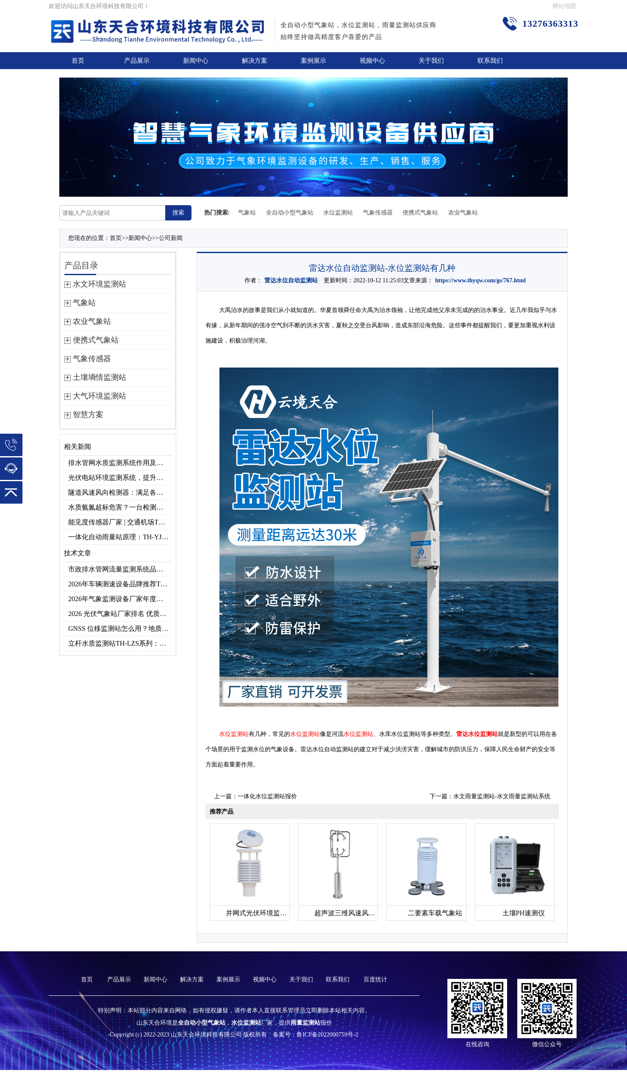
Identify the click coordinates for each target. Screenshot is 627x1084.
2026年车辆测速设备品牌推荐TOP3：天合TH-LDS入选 (120, 584)
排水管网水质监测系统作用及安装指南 (120, 462)
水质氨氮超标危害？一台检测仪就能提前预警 (120, 507)
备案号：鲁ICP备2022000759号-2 (315, 1034)
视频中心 (372, 60)
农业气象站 (463, 212)
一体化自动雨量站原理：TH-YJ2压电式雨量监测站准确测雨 (120, 537)
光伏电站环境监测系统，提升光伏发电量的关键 (120, 477)
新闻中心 (195, 60)
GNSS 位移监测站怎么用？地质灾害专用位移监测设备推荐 (120, 628)
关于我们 (431, 60)
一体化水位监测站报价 (267, 796)
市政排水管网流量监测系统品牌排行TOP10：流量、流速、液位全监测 (120, 569)
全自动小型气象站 (290, 212)
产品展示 (137, 60)
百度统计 (375, 979)
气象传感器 (378, 212)
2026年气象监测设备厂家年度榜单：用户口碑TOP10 (120, 598)
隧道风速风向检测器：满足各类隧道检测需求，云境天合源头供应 (120, 492)
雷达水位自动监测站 (291, 280)
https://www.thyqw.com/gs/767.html (480, 280)
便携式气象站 (420, 212)
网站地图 (564, 6)
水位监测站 (338, 212)
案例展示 (313, 60)
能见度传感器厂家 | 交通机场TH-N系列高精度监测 (120, 522)
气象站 (247, 212)
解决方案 (254, 60)
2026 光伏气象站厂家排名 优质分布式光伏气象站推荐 (120, 613)
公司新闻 (171, 238)
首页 (78, 60)
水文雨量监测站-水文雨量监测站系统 (501, 796)
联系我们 (490, 60)
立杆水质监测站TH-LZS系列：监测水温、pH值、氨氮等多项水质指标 (120, 643)
